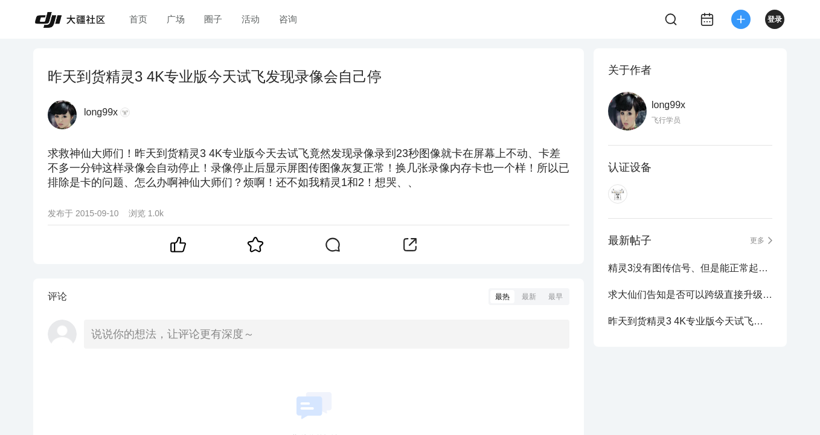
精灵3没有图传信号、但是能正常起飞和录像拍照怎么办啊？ (690, 268)
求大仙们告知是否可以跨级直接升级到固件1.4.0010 (690, 294)
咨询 (288, 19)
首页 (138, 19)
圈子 (213, 19)
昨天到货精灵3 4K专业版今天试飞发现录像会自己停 (690, 321)
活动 (251, 19)
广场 (176, 19)
